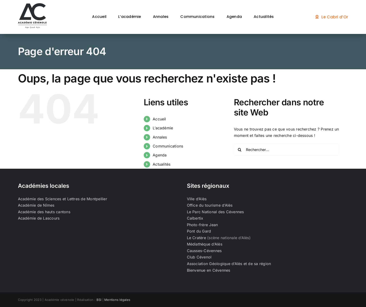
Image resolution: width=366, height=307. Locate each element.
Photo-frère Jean (202, 224)
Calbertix (195, 218)
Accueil (159, 119)
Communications (168, 146)
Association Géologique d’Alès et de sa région (229, 263)
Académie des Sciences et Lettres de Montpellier (62, 198)
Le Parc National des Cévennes (215, 211)
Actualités (161, 164)
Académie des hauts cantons (44, 211)
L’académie (163, 128)
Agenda (160, 155)
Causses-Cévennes (204, 250)
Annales (160, 137)
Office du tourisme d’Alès (210, 205)
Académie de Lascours (39, 218)
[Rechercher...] (286, 150)
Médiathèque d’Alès (204, 244)
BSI (99, 300)
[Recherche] (240, 150)
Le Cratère (196, 237)
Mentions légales (117, 300)
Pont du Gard (199, 231)
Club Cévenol (199, 257)
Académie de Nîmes (36, 205)
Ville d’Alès (197, 198)
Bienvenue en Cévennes (208, 270)
